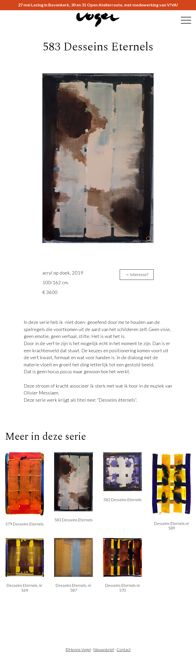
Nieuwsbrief (103, 649)
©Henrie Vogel (78, 649)
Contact (124, 649)
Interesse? (139, 274)
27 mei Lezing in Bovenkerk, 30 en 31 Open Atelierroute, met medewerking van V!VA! (98, 5)
